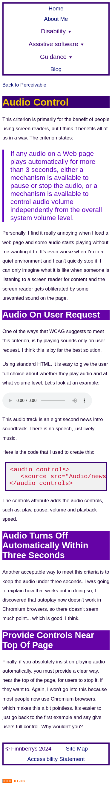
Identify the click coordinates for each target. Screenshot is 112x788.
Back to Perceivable (24, 85)
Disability (56, 31)
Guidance (56, 56)
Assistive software (55, 43)
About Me (56, 19)
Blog (56, 69)
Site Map (77, 749)
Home (56, 8)
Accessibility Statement (56, 760)
